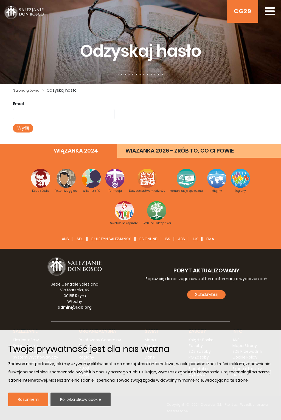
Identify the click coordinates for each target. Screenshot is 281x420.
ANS (65, 239)
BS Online (148, 239)
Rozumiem (28, 399)
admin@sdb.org (75, 307)
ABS (181, 239)
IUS (195, 239)
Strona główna (26, 90)
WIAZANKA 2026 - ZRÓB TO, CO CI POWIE (179, 150)
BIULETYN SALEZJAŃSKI (111, 239)
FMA (210, 239)
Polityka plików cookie (80, 399)
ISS (167, 239)
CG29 (242, 11)
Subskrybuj (206, 294)
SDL (80, 239)
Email (18, 103)
